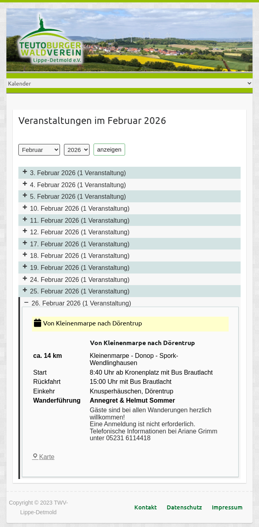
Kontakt (145, 507)
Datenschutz (184, 507)
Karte (43, 456)
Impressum (227, 507)
